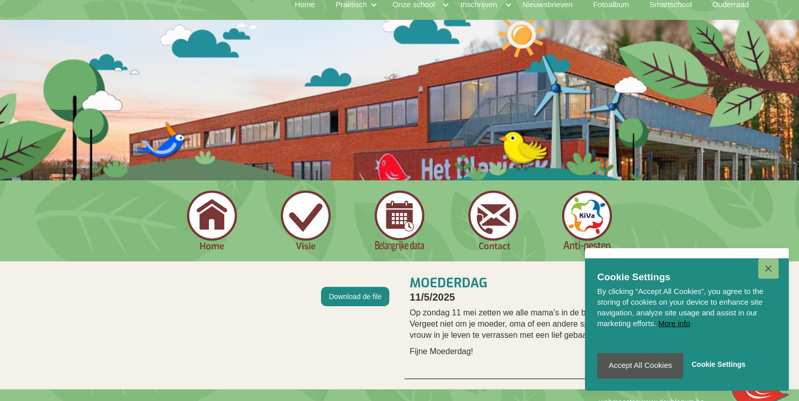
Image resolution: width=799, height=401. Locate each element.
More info (674, 323)
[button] (768, 268)
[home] (162, 15)
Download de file (355, 296)
